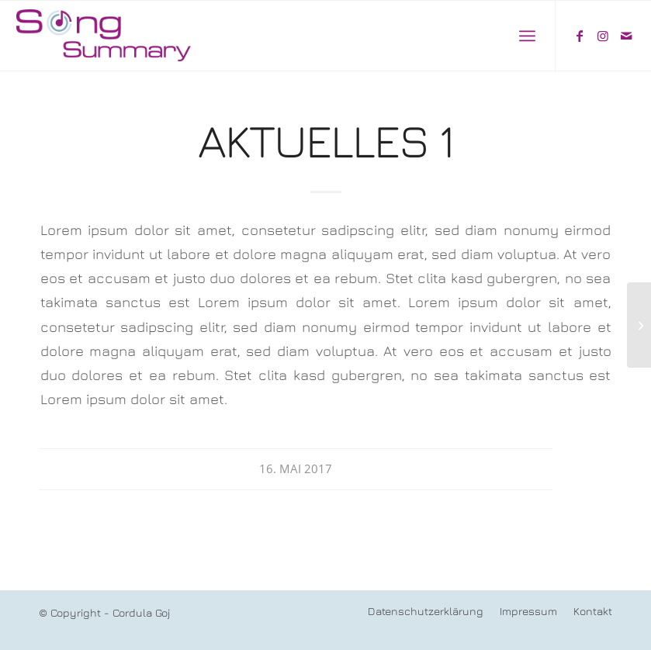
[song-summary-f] (106, 36)
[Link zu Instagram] (603, 35)
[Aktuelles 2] (639, 325)
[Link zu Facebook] (579, 35)
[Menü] (527, 36)
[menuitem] (527, 36)
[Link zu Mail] (626, 35)
